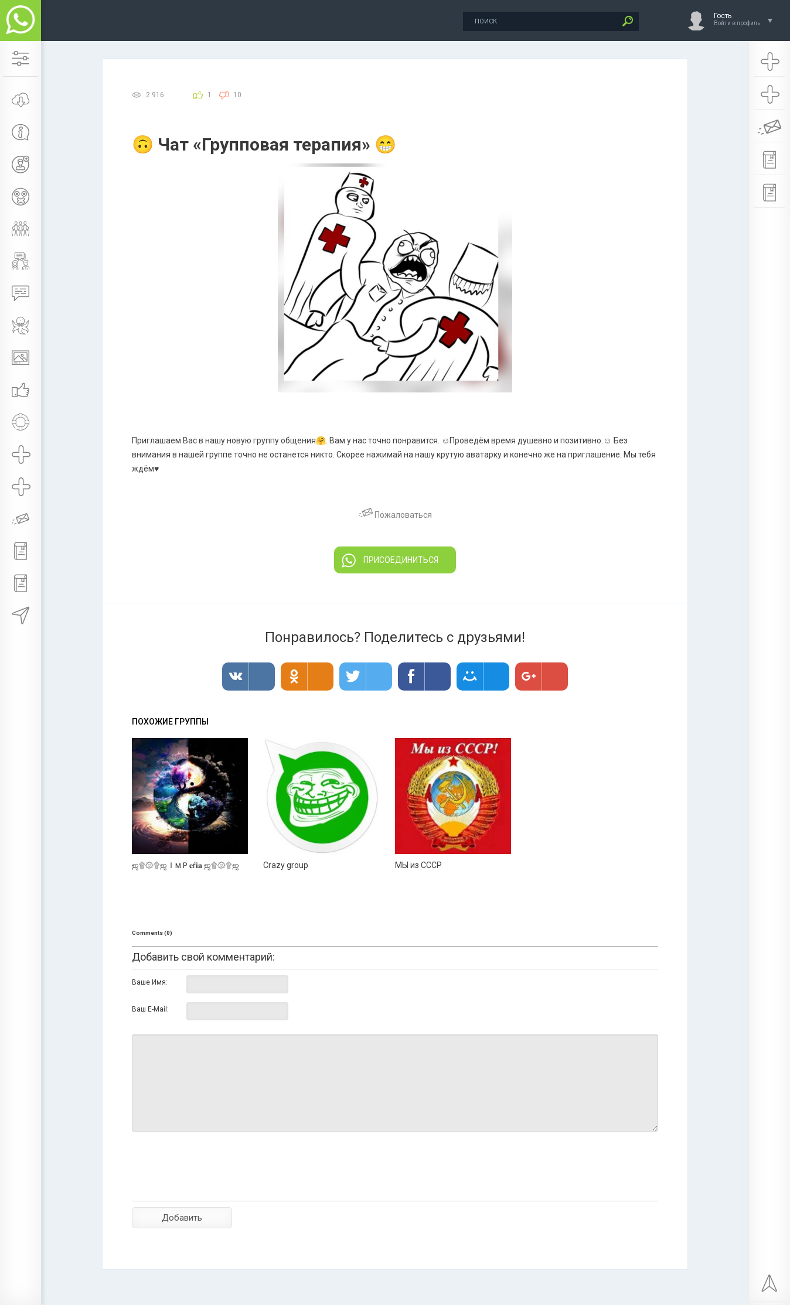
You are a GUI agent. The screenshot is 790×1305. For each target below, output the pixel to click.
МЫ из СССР (418, 865)
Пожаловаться (395, 515)
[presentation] (221, 1187)
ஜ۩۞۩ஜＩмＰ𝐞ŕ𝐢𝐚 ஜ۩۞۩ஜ (185, 865)
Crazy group (285, 865)
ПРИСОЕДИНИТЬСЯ (390, 561)
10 (237, 95)
